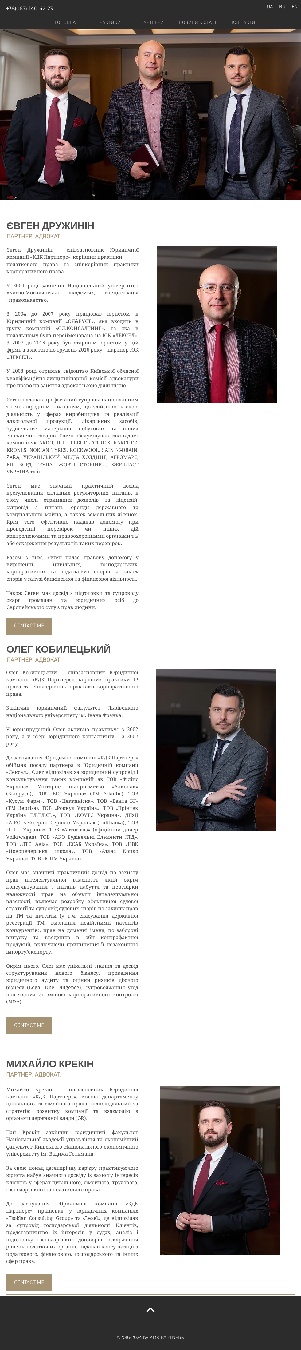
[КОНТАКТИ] (243, 23)
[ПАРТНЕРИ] (152, 23)
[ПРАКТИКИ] (108, 23)
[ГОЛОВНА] (65, 23)
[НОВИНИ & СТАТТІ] (198, 23)
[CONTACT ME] (29, 626)
